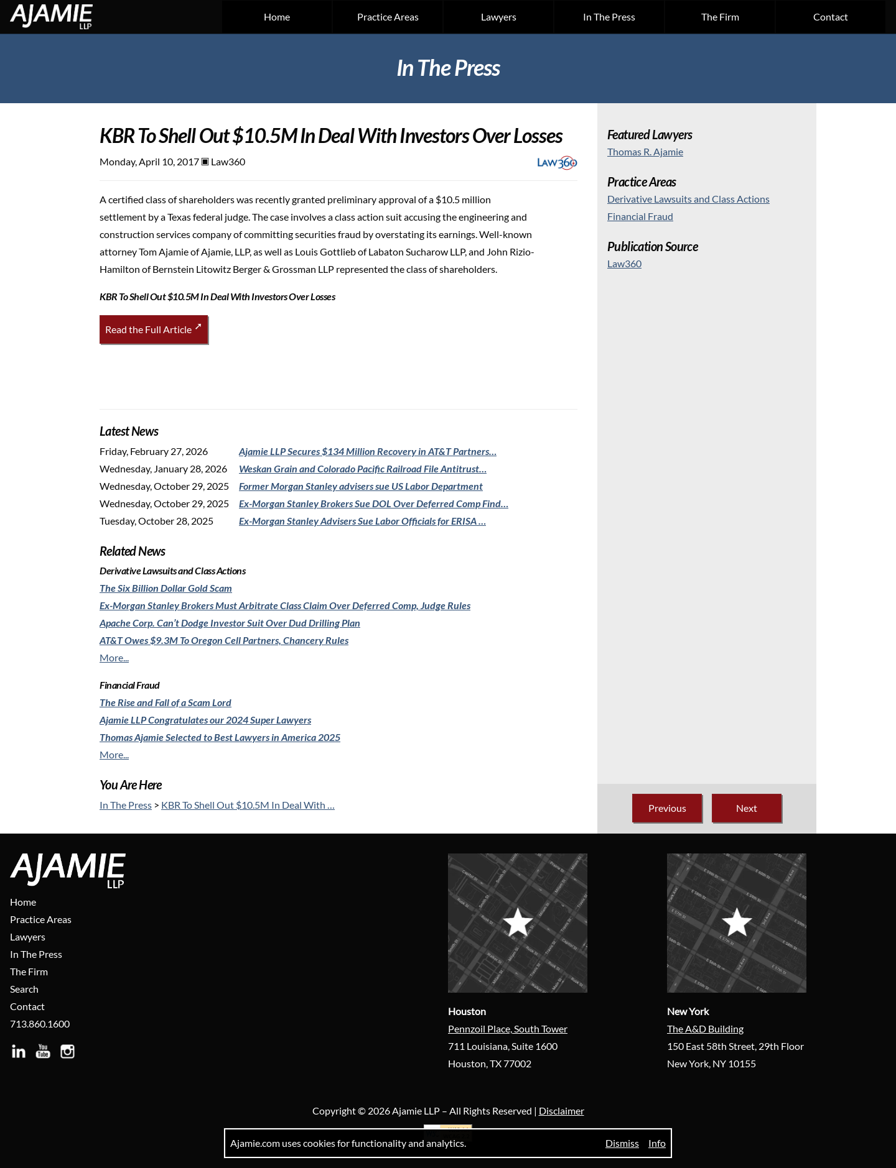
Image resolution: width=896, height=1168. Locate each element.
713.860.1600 (40, 1023)
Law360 (624, 263)
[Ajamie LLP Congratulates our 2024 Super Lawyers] (205, 719)
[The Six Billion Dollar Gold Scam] (166, 588)
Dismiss (622, 1143)
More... (114, 657)
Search (24, 989)
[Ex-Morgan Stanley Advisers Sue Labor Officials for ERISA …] (362, 521)
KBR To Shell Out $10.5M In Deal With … (248, 805)
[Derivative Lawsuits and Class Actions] (688, 199)
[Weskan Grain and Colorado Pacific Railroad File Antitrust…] (363, 468)
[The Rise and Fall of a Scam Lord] (165, 702)
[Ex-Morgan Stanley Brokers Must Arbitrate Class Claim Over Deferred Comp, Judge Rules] (285, 605)
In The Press (609, 16)
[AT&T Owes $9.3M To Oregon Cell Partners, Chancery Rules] (224, 640)
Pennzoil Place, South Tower (507, 1028)
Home (277, 16)
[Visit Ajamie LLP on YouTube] (45, 1055)
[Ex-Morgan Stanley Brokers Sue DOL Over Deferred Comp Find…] (373, 503)
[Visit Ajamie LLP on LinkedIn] (21, 1055)
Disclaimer (561, 1110)
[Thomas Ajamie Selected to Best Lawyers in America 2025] (220, 737)
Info (657, 1143)
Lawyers (498, 16)
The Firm (720, 16)
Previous (667, 808)
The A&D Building (705, 1028)
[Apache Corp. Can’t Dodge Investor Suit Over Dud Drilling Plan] (230, 622)
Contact (830, 16)
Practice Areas (388, 16)
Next (746, 808)
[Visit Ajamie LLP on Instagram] (69, 1055)
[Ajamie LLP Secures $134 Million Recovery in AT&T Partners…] (368, 451)
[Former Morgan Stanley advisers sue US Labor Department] (361, 486)
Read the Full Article (148, 329)
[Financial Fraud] (640, 216)
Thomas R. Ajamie (645, 151)
